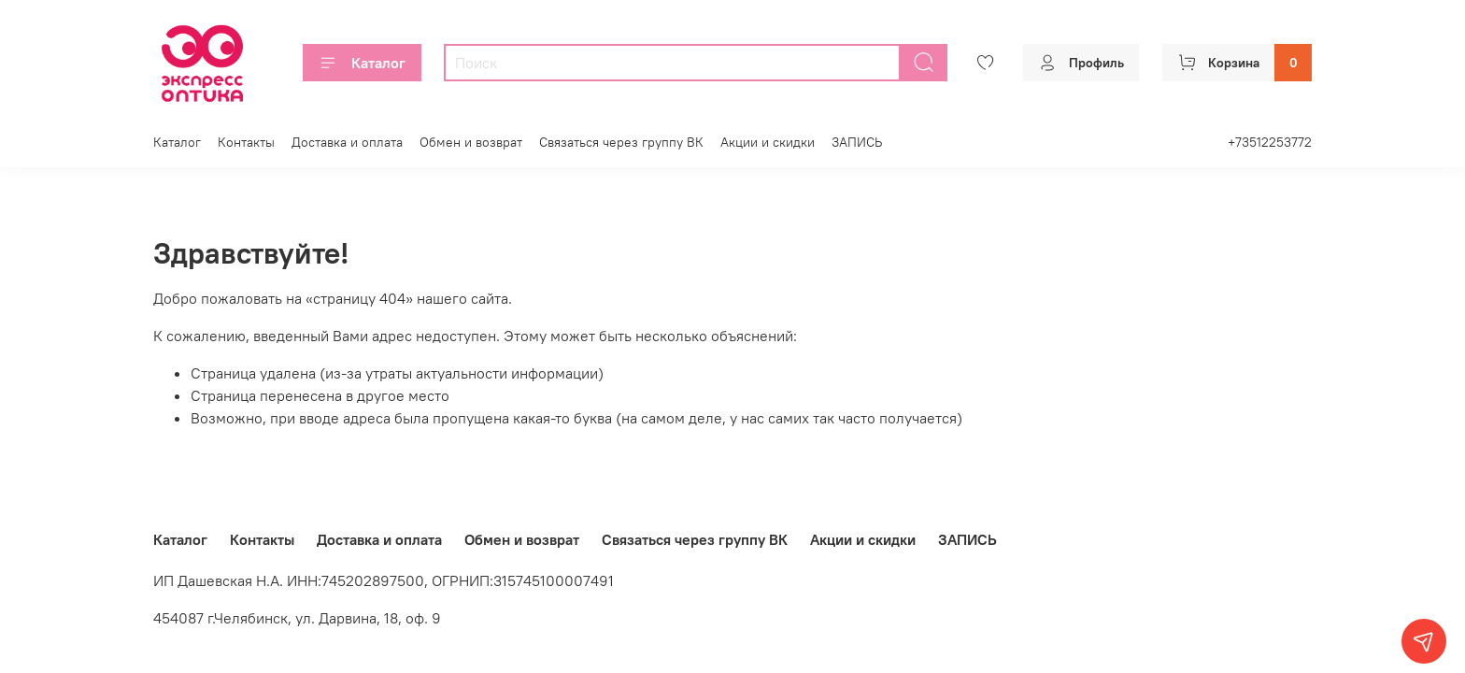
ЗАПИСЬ (857, 142)
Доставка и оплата (347, 142)
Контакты (246, 142)
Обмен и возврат (471, 142)
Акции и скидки (767, 142)
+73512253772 (1270, 142)
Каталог (362, 62)
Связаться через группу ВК (621, 142)
